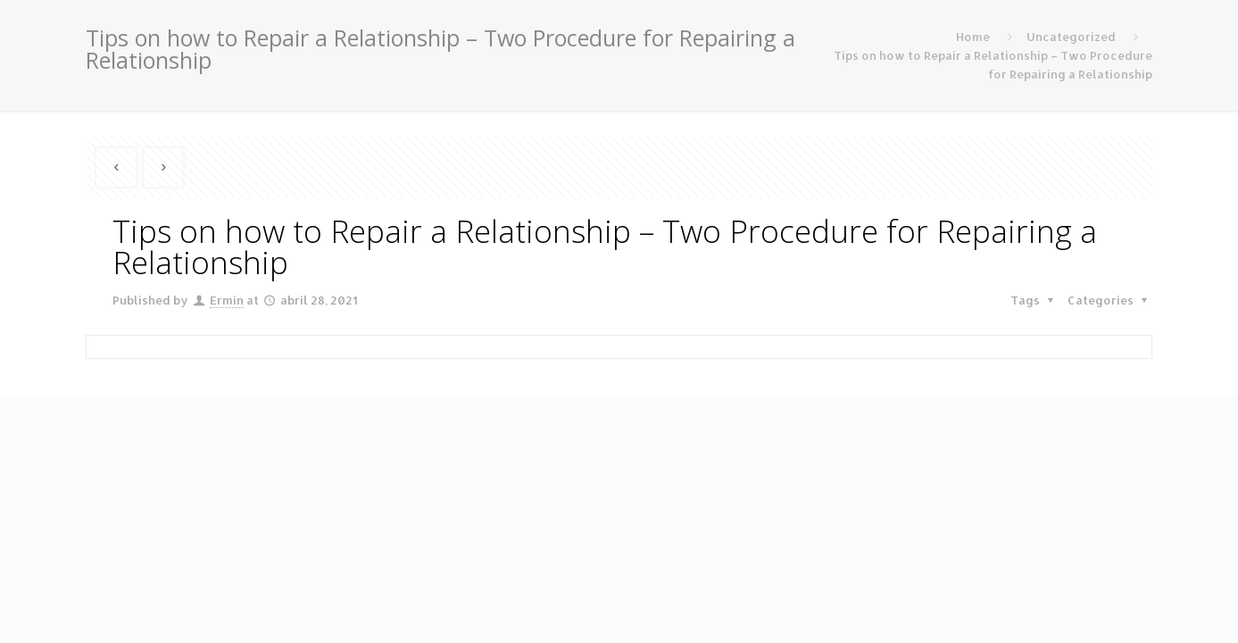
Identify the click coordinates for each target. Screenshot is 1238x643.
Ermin (227, 300)
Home (973, 36)
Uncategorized (1071, 36)
